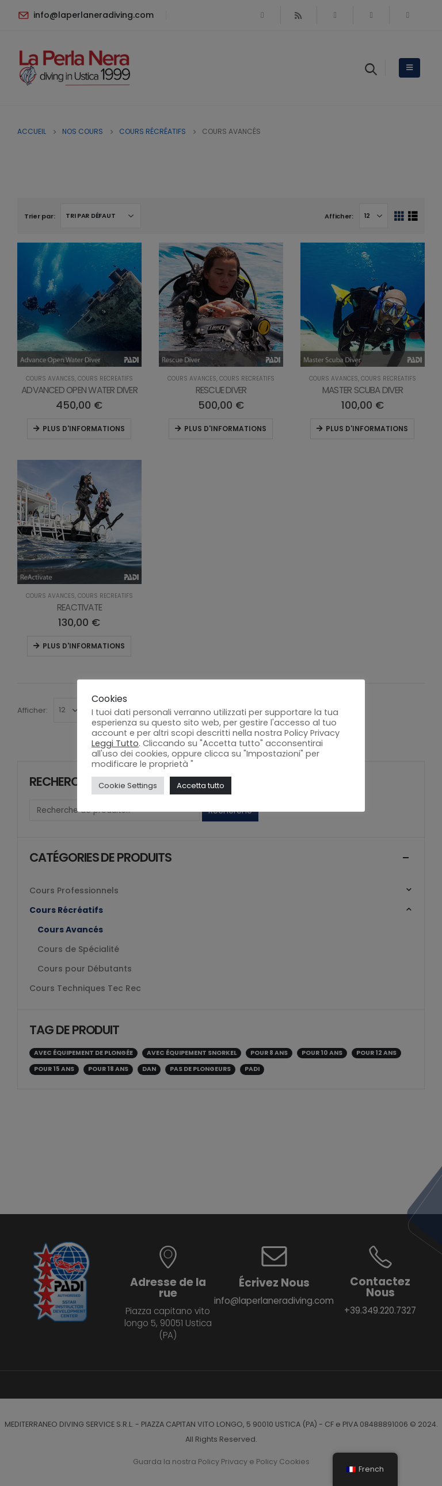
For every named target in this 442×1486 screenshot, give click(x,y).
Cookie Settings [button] (127, 785)
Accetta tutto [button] (200, 785)
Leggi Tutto (115, 743)
